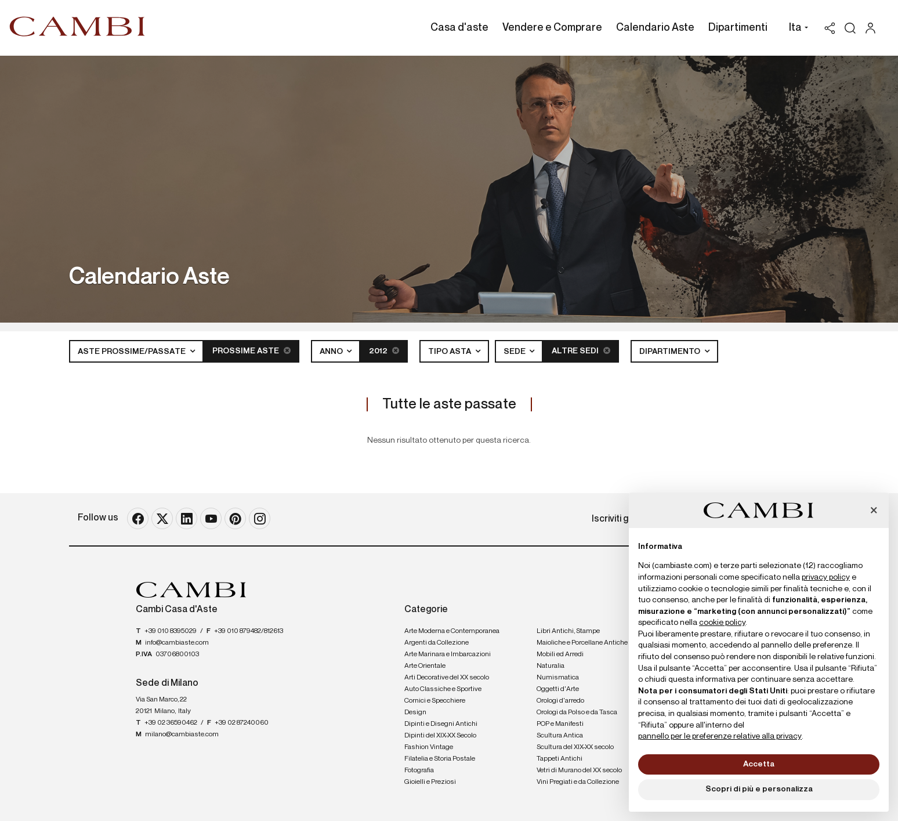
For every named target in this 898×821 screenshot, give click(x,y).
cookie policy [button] (722, 623)
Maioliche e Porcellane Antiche (582, 642)
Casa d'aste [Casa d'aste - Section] (459, 28)
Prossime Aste (251, 350)
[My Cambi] (873, 28)
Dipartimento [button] (670, 352)
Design (415, 712)
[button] (795, 29)
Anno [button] (332, 352)
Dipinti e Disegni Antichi (440, 724)
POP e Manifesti (560, 724)
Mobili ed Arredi (560, 654)
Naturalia (550, 666)
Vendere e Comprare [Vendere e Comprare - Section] (552, 28)
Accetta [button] (758, 764)
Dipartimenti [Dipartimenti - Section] (737, 28)
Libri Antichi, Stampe (568, 631)
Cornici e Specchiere (434, 700)
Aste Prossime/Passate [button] (132, 352)
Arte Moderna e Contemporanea (451, 631)
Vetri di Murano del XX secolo (579, 770)
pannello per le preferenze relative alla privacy (720, 736)
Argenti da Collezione (436, 642)
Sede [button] (515, 352)
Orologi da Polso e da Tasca (577, 712)
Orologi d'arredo (560, 700)
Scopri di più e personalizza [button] (759, 789)
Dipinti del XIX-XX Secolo (440, 735)
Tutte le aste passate (449, 404)
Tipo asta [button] (450, 352)
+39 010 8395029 (170, 631)
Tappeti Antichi (559, 758)
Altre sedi (581, 350)
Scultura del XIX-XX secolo (575, 747)
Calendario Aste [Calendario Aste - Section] (655, 28)
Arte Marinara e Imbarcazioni (447, 654)
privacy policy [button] (826, 577)
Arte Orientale (425, 666)
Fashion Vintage (428, 747)
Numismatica (558, 677)
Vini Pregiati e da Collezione (578, 782)
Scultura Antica (560, 735)
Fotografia (419, 770)
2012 (384, 350)
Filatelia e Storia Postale (439, 758)
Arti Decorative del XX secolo (446, 677)
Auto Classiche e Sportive (442, 689)
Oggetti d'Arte (558, 689)
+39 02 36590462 (170, 722)
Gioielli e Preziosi (430, 782)
